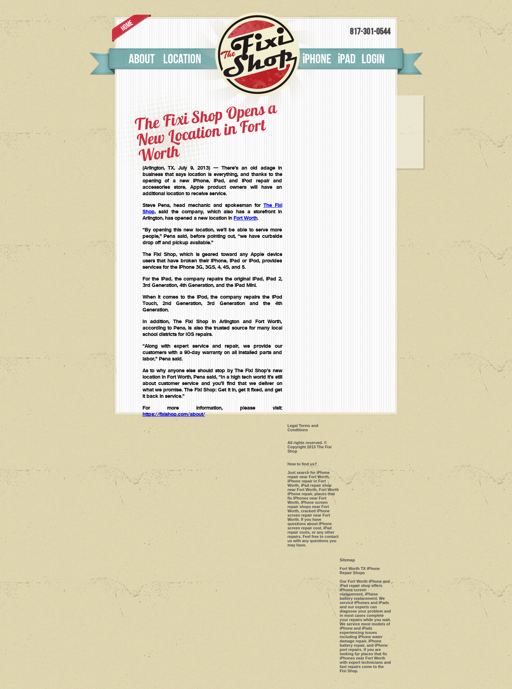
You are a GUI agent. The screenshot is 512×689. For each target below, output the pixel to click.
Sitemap (347, 560)
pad (346, 59)
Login (373, 59)
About (142, 59)
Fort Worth (245, 218)
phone (316, 59)
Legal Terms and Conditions (303, 427)
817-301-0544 (370, 31)
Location (182, 59)
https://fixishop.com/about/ (174, 414)
